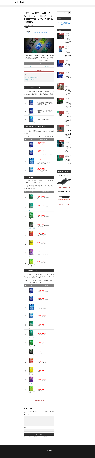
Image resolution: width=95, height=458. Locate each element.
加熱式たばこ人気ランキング (64, 226)
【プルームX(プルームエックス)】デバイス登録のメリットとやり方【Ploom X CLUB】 (68, 168)
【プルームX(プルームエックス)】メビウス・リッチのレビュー (68, 83)
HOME (12, 5)
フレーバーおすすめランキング (31, 76)
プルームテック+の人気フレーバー (47, 66)
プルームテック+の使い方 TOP (64, 209)
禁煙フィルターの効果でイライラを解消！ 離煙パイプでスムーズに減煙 (64, 23)
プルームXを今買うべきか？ (30, 32)
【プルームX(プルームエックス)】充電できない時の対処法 (68, 41)
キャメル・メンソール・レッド (31, 236)
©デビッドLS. (47, 453)
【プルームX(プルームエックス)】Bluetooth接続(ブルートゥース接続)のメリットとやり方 (68, 150)
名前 (25, 427)
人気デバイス (31, 66)
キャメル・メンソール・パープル (31, 255)
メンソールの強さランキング (30, 79)
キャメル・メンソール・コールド (31, 209)
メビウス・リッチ (31, 114)
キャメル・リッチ (31, 106)
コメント (26, 414)
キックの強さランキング (30, 80)
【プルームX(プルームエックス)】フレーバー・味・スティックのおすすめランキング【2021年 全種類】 (39, 5)
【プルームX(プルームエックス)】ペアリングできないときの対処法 (68, 99)
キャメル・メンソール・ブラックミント (31, 227)
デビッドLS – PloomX (17, 2)
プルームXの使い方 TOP (39, 70)
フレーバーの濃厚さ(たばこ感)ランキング (33, 77)
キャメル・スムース (31, 122)
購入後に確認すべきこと (42, 32)
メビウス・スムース (31, 164)
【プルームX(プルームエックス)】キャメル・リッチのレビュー (68, 71)
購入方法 (61, 124)
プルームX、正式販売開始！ (34, 29)
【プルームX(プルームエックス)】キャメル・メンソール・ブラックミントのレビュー (68, 115)
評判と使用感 (61, 49)
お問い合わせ (49, 450)
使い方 (62, 33)
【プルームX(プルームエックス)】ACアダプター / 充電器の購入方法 (68, 132)
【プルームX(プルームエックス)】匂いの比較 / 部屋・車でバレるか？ (68, 57)
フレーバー (17, 5)
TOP (43, 450)
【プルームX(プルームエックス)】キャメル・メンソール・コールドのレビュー (68, 184)
